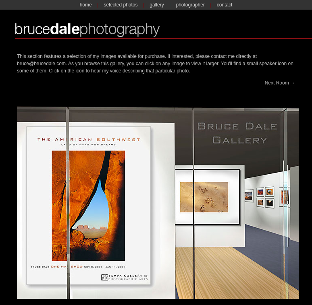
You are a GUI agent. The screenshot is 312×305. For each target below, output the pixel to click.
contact (225, 5)
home (86, 5)
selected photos (120, 5)
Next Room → (280, 83)
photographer (190, 5)
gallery (157, 5)
